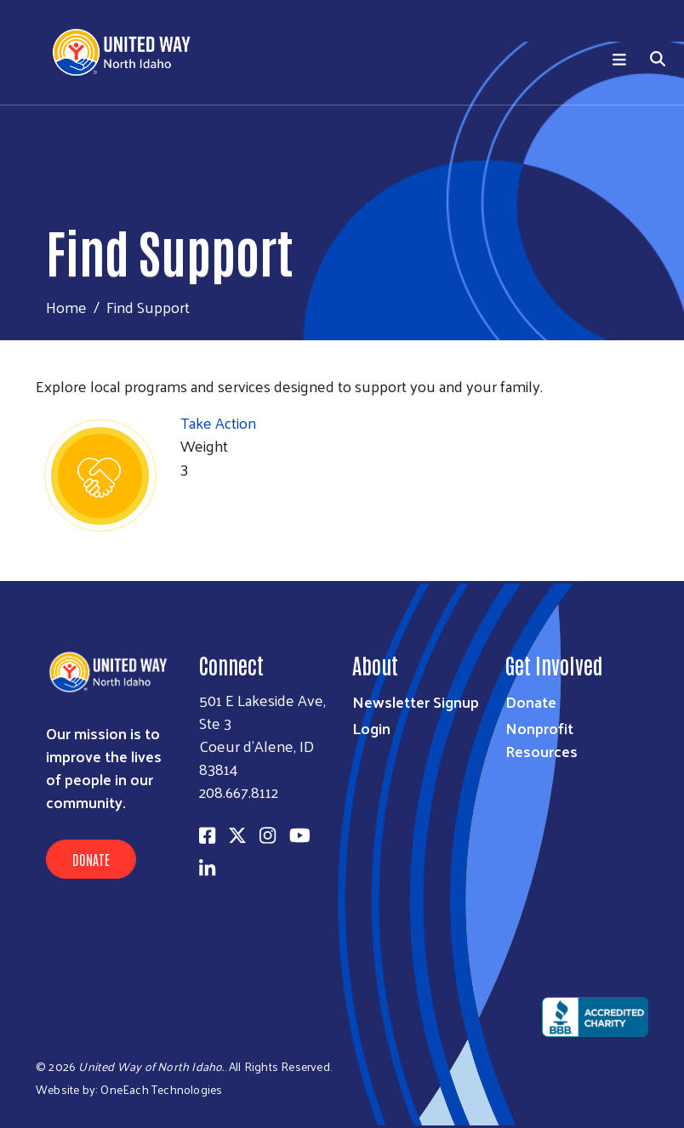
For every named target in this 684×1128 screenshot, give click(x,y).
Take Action (218, 422)
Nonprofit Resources (541, 739)
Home (66, 306)
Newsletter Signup (415, 701)
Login (371, 728)
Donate (91, 859)
